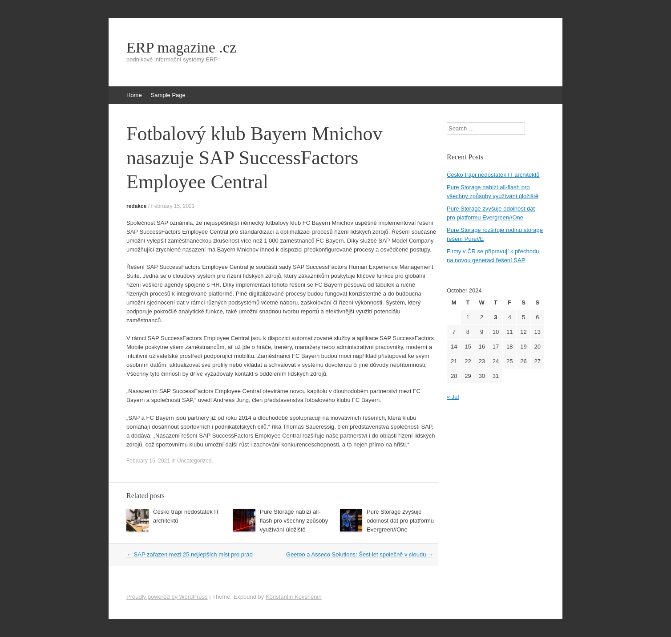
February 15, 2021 (172, 206)
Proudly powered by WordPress (167, 596)
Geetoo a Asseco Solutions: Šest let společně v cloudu (359, 554)
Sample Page (168, 95)
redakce (136, 206)
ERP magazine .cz (181, 47)
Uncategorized (194, 461)
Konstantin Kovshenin (294, 596)
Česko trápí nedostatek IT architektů (493, 174)
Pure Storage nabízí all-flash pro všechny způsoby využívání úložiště (294, 520)
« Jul (453, 397)
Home (134, 95)
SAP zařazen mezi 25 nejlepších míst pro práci (190, 554)
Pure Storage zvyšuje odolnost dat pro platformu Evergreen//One (400, 520)
